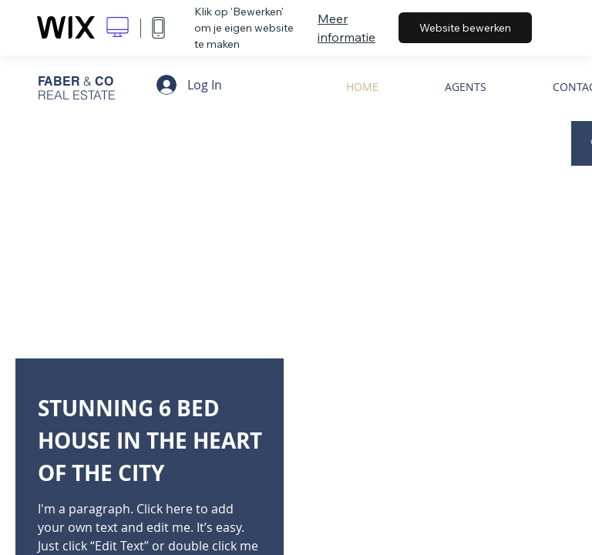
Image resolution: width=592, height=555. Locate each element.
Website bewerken (465, 28)
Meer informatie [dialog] (346, 28)
